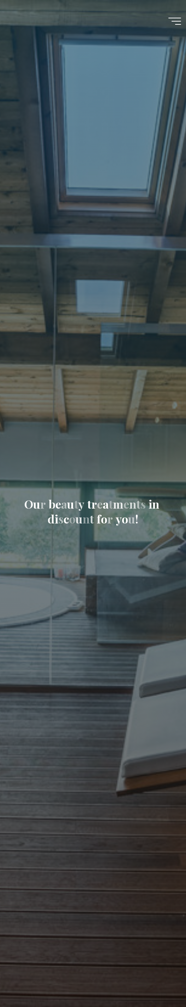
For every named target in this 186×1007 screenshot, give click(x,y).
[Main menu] (174, 21)
